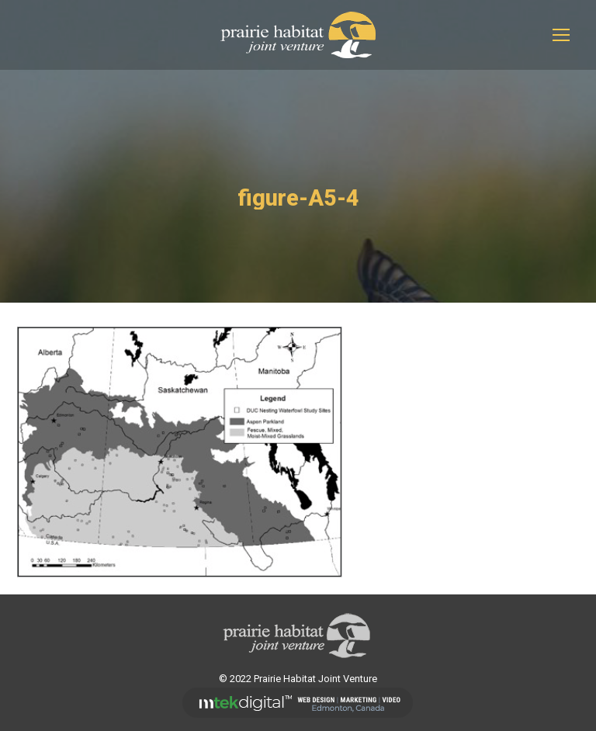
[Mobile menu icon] (561, 35)
